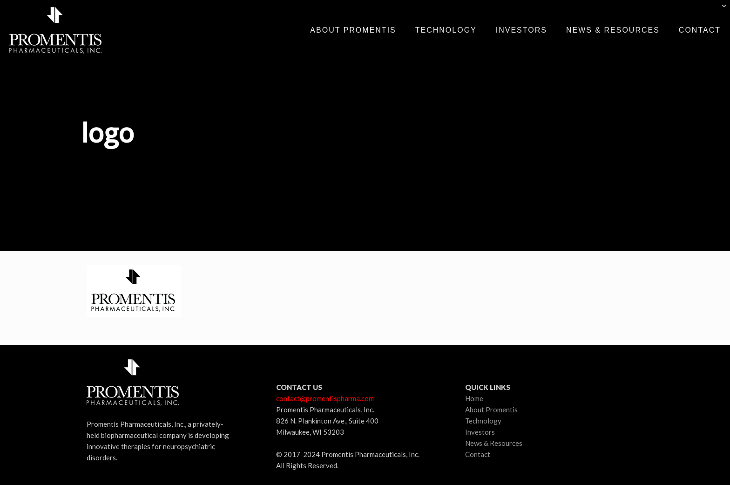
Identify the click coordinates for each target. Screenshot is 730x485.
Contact (477, 454)
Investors (480, 432)
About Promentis (491, 409)
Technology (483, 421)
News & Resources (493, 443)
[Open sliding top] (719, 10)
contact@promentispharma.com (325, 398)
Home (474, 398)
